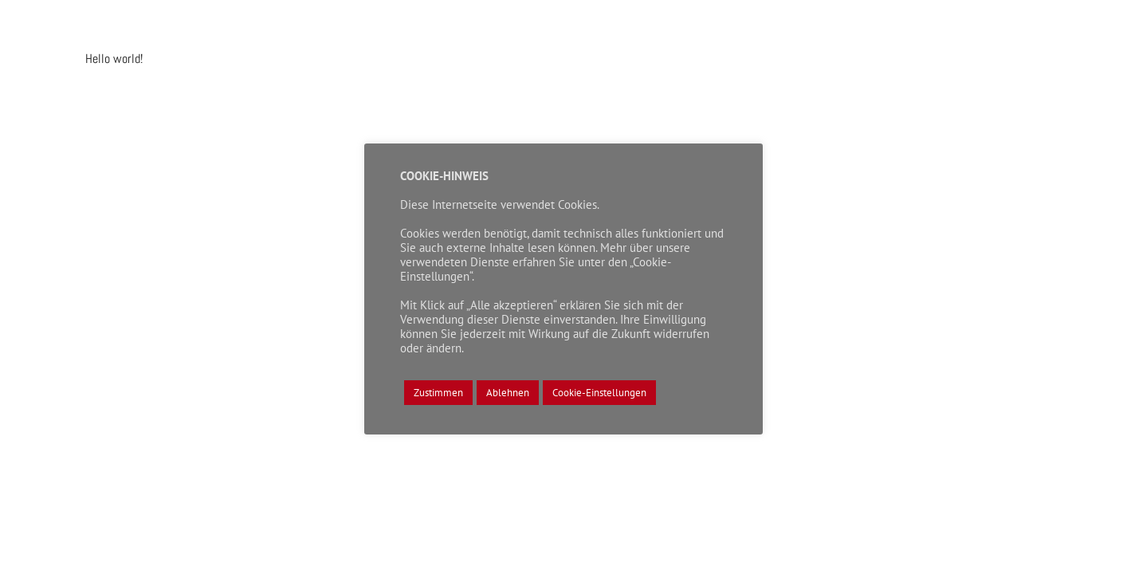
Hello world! (114, 58)
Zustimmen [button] (438, 392)
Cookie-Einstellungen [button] (599, 392)
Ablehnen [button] (507, 392)
